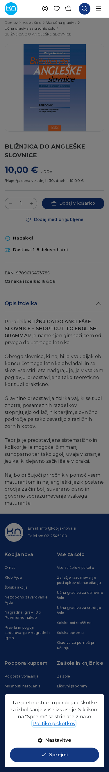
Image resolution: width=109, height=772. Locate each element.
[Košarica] (68, 9)
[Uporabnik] (45, 9)
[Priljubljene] (56, 9)
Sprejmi (55, 754)
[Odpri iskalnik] (84, 9)
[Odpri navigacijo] (98, 9)
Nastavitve (54, 740)
